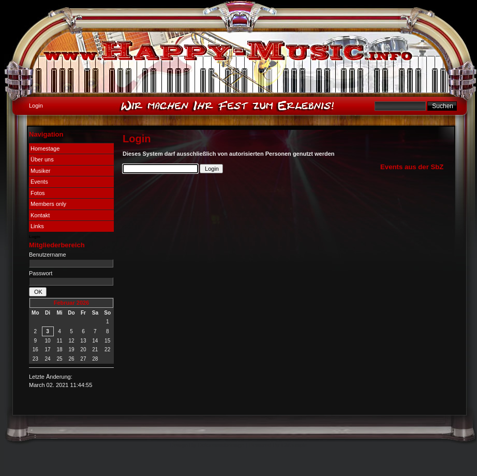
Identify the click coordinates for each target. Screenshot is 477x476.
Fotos (38, 193)
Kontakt (40, 215)
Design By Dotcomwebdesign (207, 445)
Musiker (41, 171)
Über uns (42, 159)
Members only (48, 204)
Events (39, 181)
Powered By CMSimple (278, 445)
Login (34, 236)
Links (37, 226)
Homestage (45, 148)
